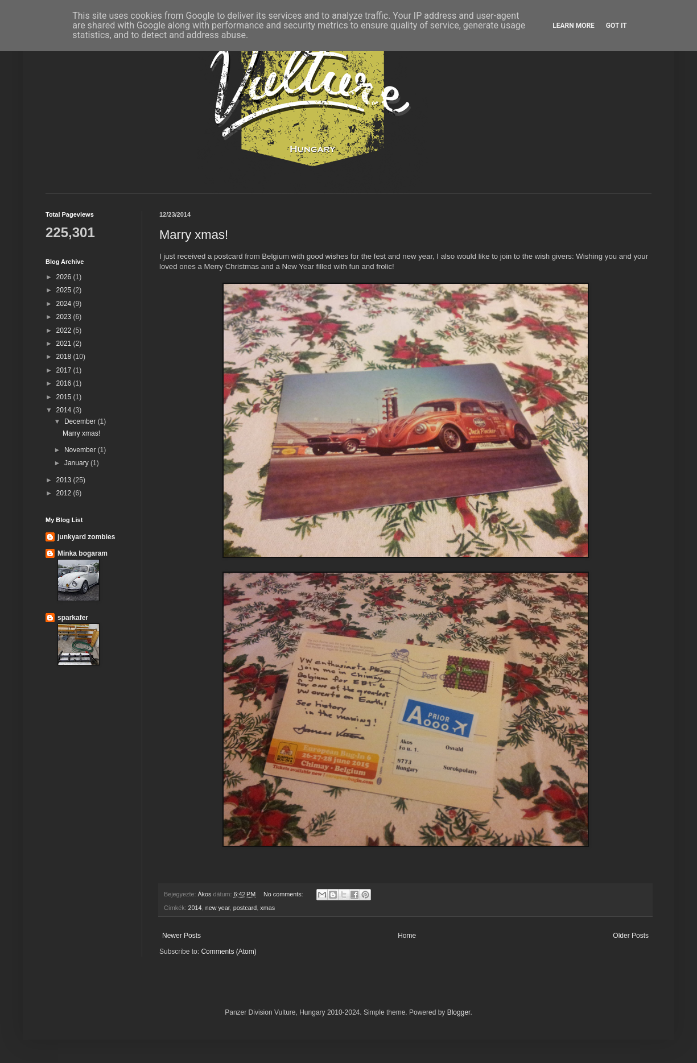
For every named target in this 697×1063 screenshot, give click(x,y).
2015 (64, 397)
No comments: (284, 894)
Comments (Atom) (228, 952)
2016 (64, 383)
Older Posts (631, 936)
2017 (64, 370)
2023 (64, 317)
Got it (616, 26)
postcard (245, 907)
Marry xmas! (193, 235)
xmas (267, 907)
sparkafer (72, 618)
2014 (195, 907)
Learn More (573, 26)
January (77, 463)
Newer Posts (181, 936)
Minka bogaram (82, 553)
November (81, 450)
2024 (64, 304)
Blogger (459, 1012)
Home (407, 936)
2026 (64, 277)
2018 (64, 357)
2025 (64, 290)
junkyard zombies (86, 537)
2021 (64, 344)
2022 (64, 330)
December (81, 421)
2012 (64, 493)
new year (217, 907)
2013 (64, 480)
